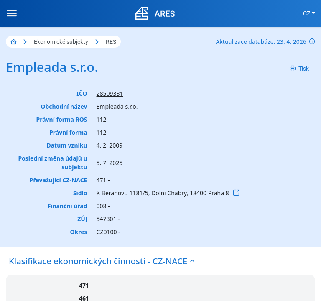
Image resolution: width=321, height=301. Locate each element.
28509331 (110, 93)
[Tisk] (299, 69)
